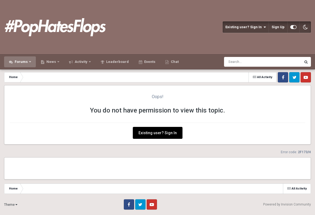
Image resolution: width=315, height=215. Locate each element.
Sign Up (278, 27)
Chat (174, 62)
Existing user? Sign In (245, 27)
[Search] (248, 62)
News (51, 62)
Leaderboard (117, 62)
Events (149, 62)
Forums (21, 62)
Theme (10, 205)
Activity (81, 62)
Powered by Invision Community (287, 204)
